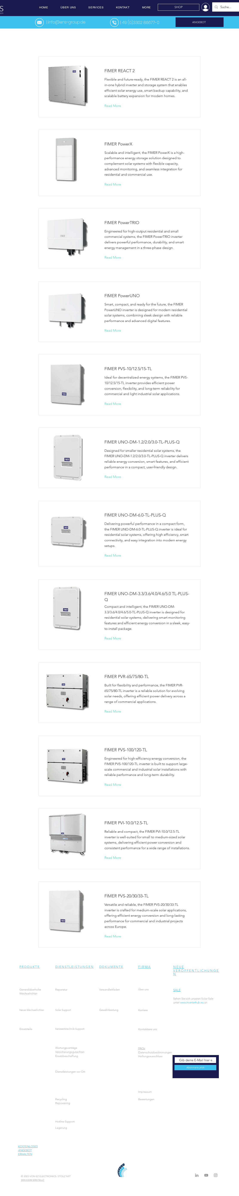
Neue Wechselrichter (32, 1010)
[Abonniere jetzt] (195, 1067)
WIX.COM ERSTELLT (32, 1179)
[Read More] (116, 106)
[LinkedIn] (196, 1175)
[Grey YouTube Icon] (206, 1175)
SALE (177, 990)
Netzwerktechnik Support (69, 1028)
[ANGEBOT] (200, 22)
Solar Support (63, 1010)
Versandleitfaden (109, 989)
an (202, 1002)
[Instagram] (215, 1175)
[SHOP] (178, 7)
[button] (68, 7)
